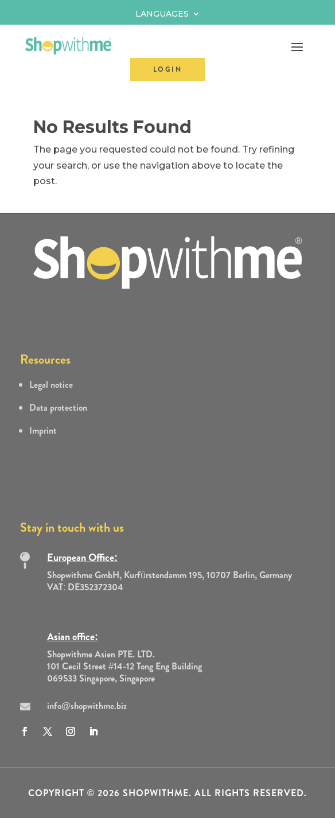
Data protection (58, 407)
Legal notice (51, 384)
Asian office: (72, 636)
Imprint (43, 430)
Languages (162, 14)
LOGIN (167, 69)
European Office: (82, 557)
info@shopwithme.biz (87, 705)
